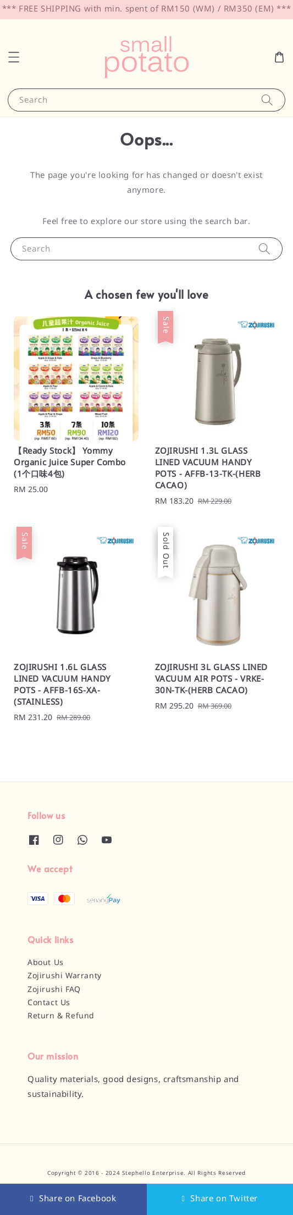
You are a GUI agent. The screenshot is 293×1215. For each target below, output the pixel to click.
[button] (14, 57)
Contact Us (48, 1003)
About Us (45, 963)
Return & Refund (61, 1016)
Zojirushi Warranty (64, 976)
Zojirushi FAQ (54, 990)
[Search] (267, 99)
